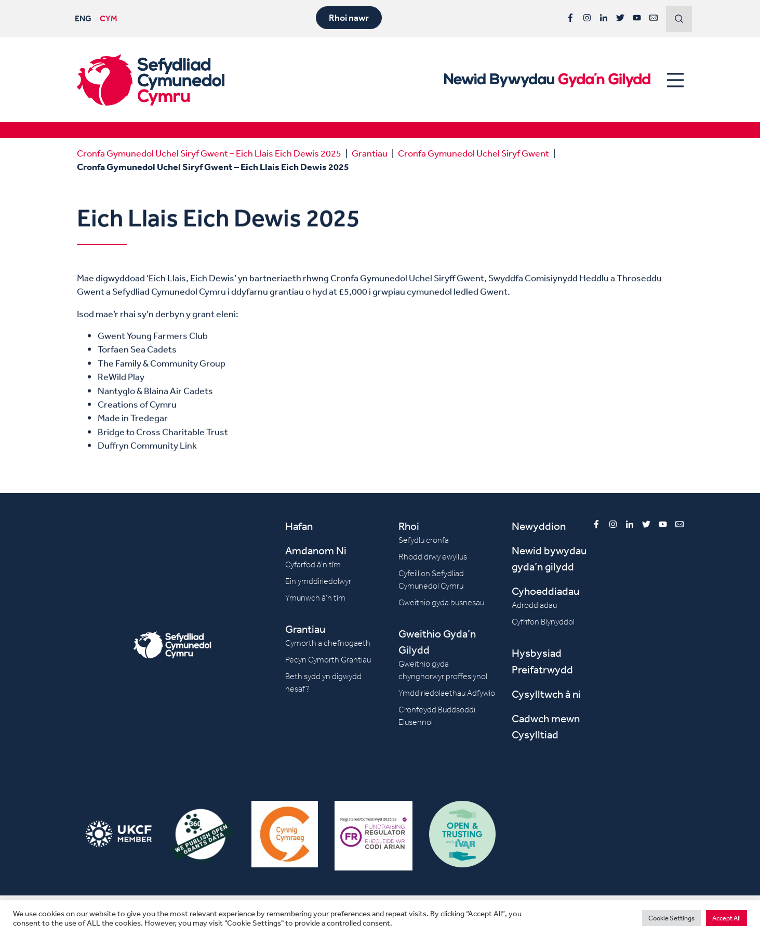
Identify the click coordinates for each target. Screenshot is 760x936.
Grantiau (370, 153)
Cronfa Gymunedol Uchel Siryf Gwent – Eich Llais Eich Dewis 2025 (209, 153)
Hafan (299, 525)
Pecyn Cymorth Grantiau (328, 660)
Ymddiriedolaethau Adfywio (446, 693)
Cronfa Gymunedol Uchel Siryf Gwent (473, 153)
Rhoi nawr (349, 17)
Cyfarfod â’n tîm (313, 564)
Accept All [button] (726, 918)
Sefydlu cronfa (423, 540)
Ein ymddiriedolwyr (318, 581)
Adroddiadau (534, 605)
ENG (83, 18)
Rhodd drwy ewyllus (432, 557)
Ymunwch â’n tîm (315, 598)
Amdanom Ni (315, 550)
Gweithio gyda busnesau (441, 602)
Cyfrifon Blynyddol (543, 622)
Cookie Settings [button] (671, 918)
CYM (108, 18)
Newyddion (539, 525)
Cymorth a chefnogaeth (327, 643)
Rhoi (408, 525)
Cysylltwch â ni (546, 693)
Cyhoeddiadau (545, 590)
